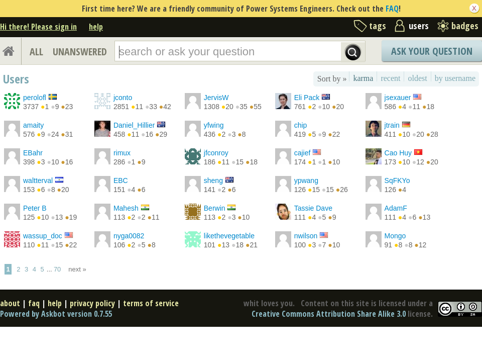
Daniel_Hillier (134, 125)
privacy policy (92, 303)
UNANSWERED (80, 51)
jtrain (392, 125)
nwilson (306, 236)
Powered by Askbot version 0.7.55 (56, 313)
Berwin (214, 208)
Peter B (35, 208)
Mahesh (126, 208)
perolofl (34, 98)
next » (77, 269)
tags (377, 26)
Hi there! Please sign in (38, 26)
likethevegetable (229, 236)
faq (34, 303)
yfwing (214, 125)
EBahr (33, 153)
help (96, 26)
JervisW (216, 98)
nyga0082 (129, 236)
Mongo (395, 236)
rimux (122, 153)
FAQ (392, 8)
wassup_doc (42, 236)
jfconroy (216, 153)
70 (57, 269)
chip (300, 125)
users (419, 26)
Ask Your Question (431, 51)
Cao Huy (398, 153)
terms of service (151, 303)
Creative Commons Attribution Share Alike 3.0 (329, 313)
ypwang (306, 180)
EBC (120, 180)
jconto (122, 98)
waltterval (38, 180)
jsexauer (398, 98)
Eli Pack (307, 98)
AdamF (396, 208)
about (10, 303)
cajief (302, 153)
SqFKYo (397, 180)
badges (464, 26)
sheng (213, 180)
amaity (33, 125)
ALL (36, 51)
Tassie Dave (313, 208)
